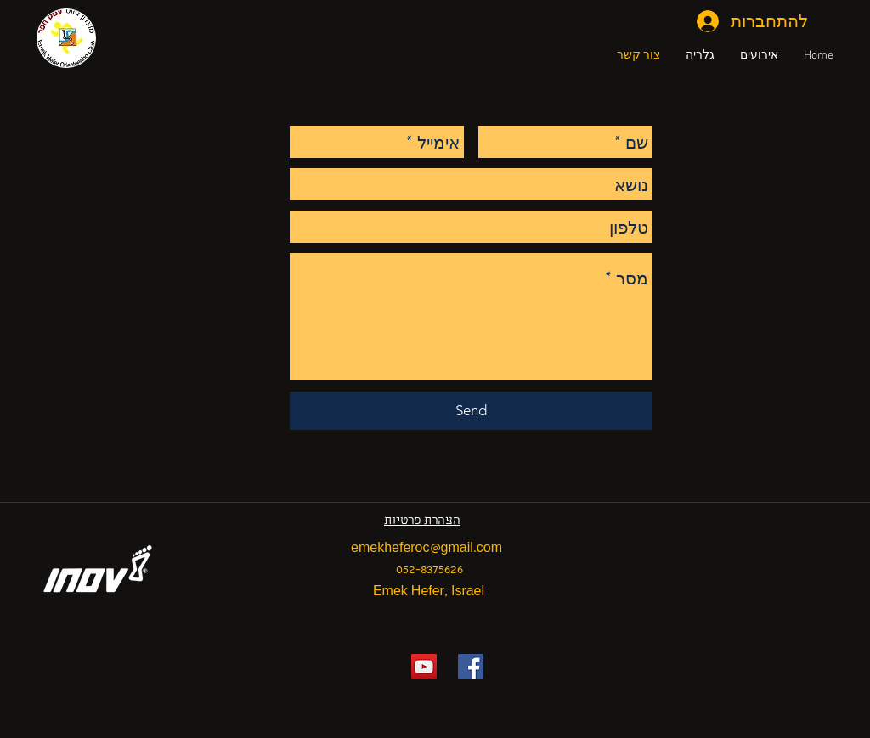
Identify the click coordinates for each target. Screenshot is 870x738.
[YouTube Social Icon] (424, 666)
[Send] (471, 411)
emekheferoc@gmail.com (426, 549)
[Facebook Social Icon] (470, 666)
